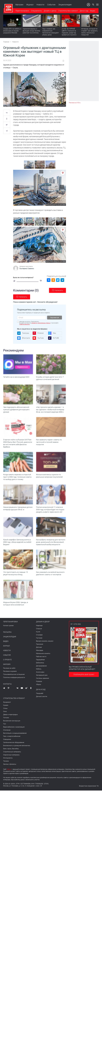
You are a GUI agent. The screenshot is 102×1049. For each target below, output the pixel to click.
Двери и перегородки (10, 720)
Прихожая (39, 649)
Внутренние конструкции (11, 726)
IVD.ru (9, 774)
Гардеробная (40, 665)
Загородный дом (41, 680)
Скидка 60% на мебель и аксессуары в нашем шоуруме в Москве (12, 31)
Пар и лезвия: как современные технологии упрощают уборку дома (50, 32)
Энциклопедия (64, 4)
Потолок (6, 723)
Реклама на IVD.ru (74, 102)
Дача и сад (83, 11)
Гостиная (39, 643)
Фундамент (7, 707)
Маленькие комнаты (43, 659)
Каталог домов (8, 631)
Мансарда (39, 656)
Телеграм (23, 333)
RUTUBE (53, 338)
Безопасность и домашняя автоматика (16, 751)
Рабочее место (41, 662)
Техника (6, 766)
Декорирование (41, 671)
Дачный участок (41, 702)
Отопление (6, 735)
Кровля (5, 710)
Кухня (38, 637)
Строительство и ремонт (67, 11)
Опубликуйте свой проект (83, 680)
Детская (39, 652)
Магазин (19, 4)
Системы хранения (42, 683)
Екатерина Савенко (27, 268)
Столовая (39, 640)
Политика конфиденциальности (14, 683)
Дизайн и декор (50, 11)
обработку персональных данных (40, 323)
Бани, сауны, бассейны (11, 754)
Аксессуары (40, 677)
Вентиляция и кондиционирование (15, 738)
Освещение (7, 745)
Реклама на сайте (9, 673)
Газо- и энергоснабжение (11, 741)
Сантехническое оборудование (13, 748)
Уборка (38, 690)
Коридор (39, 687)
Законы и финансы (9, 769)
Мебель (38, 674)
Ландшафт (39, 699)
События (51, 4)
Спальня (39, 634)
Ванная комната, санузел (44, 646)
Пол (4, 729)
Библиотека (40, 668)
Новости (40, 4)
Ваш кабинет (88, 4)
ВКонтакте (23, 338)
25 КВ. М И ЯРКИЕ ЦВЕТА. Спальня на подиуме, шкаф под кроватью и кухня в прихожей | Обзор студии (69, 34)
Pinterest (38, 333)
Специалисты (36, 11)
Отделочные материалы (11, 760)
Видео (92, 11)
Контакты (7, 689)
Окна (5, 717)
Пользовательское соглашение (14, 680)
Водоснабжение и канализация (14, 732)
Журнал (29, 4)
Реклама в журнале (10, 676)
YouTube (38, 338)
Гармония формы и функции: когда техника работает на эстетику (31, 31)
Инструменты (8, 763)
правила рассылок (24, 324)
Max (52, 333)
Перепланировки (22, 11)
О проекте (7, 665)
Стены (5, 714)
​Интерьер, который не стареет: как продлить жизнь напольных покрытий (89, 32)
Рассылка (7, 637)
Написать (59, 290)
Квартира (39, 631)
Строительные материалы (12, 757)
